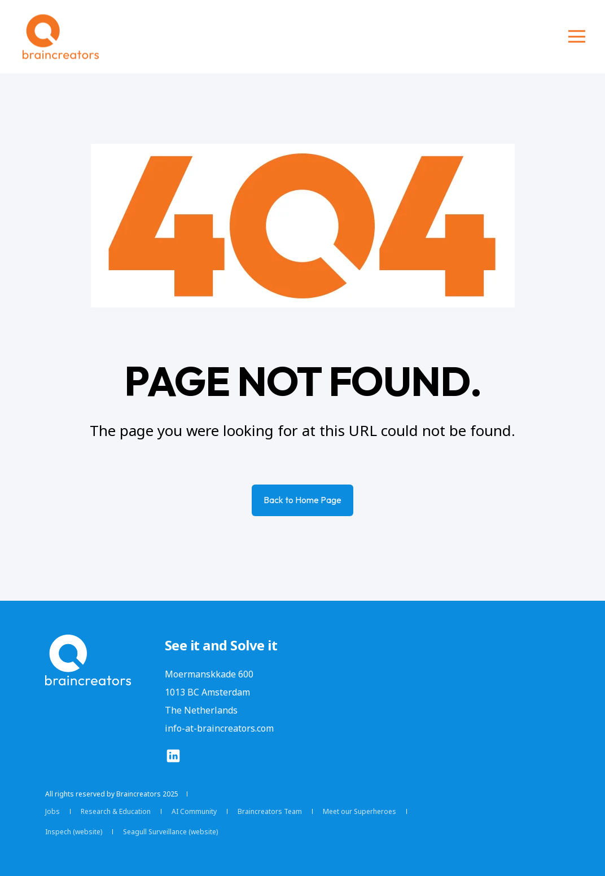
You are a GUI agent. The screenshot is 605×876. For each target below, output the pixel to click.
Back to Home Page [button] (302, 499)
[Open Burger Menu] (576, 37)
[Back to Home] (61, 37)
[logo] (88, 660)
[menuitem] (52, 811)
